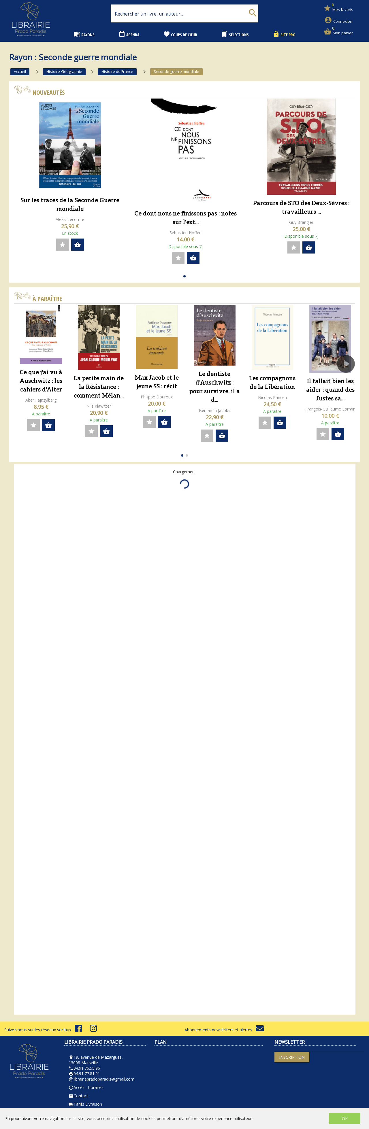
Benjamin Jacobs (214, 410)
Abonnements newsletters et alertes (224, 1029)
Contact (78, 1095)
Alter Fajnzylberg (41, 400)
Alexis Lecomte (70, 219)
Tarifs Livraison (85, 1104)
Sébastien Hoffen (186, 232)
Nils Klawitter (98, 406)
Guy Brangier (301, 222)
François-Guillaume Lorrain (330, 409)
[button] (184, 276)
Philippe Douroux (157, 397)
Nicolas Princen (272, 397)
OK (345, 1118)
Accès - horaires (86, 1087)
